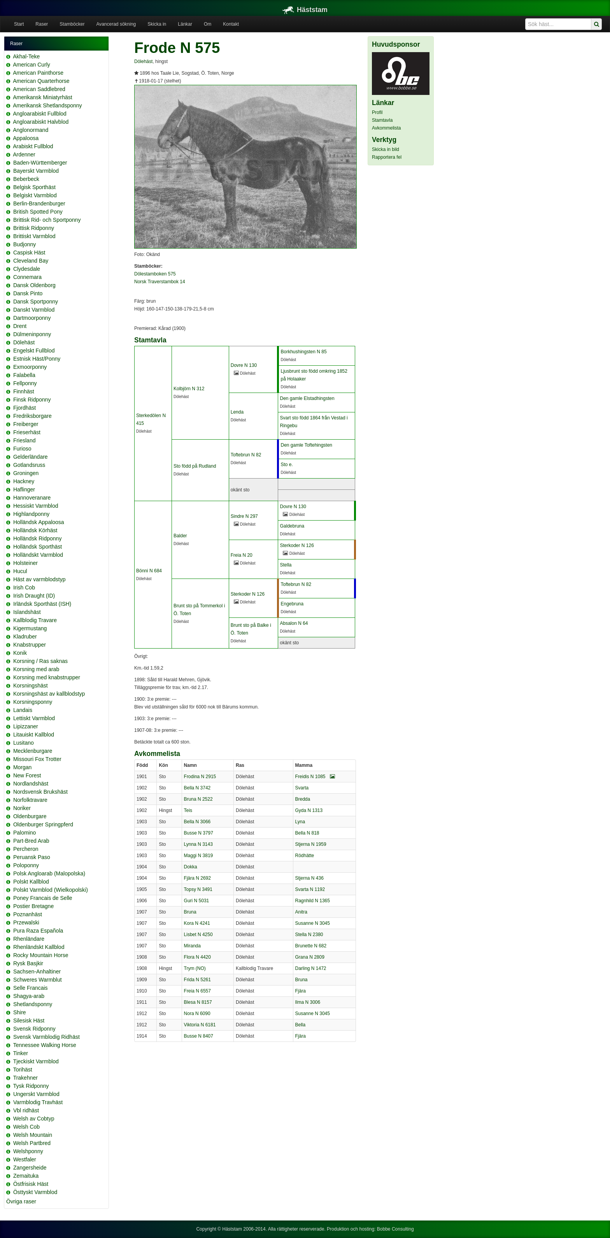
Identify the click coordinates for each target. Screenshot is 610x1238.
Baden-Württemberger (40, 163)
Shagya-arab (28, 996)
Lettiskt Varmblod (34, 718)
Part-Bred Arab (31, 841)
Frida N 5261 (197, 979)
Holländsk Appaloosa (38, 522)
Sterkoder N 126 (297, 545)
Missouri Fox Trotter (37, 759)
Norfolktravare (30, 800)
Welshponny (28, 1151)
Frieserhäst (26, 432)
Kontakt (231, 24)
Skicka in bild (385, 149)
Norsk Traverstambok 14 (159, 281)
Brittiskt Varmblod (34, 236)
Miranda (192, 946)
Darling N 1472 (310, 968)
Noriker (22, 808)
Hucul (20, 571)
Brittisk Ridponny (33, 228)
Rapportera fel (386, 157)
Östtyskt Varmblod (35, 1192)
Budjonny (24, 244)
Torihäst (22, 1069)
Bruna (190, 912)
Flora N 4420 (197, 957)
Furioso (22, 448)
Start (19, 24)
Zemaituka (26, 1176)
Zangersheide (30, 1167)
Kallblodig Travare (35, 620)
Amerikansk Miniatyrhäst (42, 97)
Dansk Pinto (27, 293)
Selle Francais (30, 988)
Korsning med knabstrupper (46, 677)
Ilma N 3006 (308, 1002)
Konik (20, 653)
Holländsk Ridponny (37, 538)
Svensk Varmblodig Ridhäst (46, 1037)
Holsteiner (25, 563)
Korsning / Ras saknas (40, 661)
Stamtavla (382, 120)
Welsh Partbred (32, 1143)
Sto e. (286, 464)
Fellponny (25, 383)
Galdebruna (292, 526)
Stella (285, 565)
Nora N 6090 (197, 1013)
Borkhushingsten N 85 (303, 351)
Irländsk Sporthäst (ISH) (42, 604)
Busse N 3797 (198, 833)
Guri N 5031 (196, 900)
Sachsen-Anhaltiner (37, 971)
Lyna (300, 821)
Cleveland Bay (30, 261)
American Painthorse (38, 73)
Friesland (24, 440)
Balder (180, 535)
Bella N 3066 (197, 821)
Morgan (22, 767)
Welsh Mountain (32, 1135)
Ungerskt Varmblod (36, 1094)
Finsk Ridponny (32, 399)
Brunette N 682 (311, 946)
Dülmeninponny (32, 334)
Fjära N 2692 (197, 878)
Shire (19, 1012)
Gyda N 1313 (309, 810)
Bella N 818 (307, 833)
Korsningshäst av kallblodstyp (49, 694)
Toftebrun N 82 (246, 455)
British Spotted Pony (38, 212)
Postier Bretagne (33, 906)
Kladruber (25, 636)
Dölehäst (24, 342)
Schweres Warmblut (37, 980)
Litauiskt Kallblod (33, 734)
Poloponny (26, 865)
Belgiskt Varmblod (35, 195)
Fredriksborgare (32, 416)
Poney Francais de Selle (42, 898)
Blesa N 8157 (198, 1002)
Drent (19, 326)
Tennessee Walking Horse (44, 1045)
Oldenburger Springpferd (43, 824)
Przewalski (26, 922)
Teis (188, 810)
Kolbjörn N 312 (189, 388)
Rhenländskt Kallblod (39, 947)
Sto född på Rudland (195, 466)
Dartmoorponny (32, 318)
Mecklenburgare (32, 751)
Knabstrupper (29, 645)
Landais (22, 710)
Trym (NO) (195, 968)
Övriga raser (21, 1201)
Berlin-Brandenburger (39, 203)
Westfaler (24, 1159)
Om (207, 24)
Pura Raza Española (38, 931)
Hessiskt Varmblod (35, 506)
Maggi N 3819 (198, 855)
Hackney (23, 481)
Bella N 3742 (197, 788)
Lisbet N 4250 (198, 934)
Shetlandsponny (32, 1004)
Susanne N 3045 (312, 923)
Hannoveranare (32, 497)
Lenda (237, 412)
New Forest (27, 775)
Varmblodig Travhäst (38, 1102)
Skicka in (156, 24)
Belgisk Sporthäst (34, 187)
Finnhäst (23, 391)
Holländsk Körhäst (35, 530)
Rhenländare (28, 939)
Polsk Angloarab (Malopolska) (49, 873)
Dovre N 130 (244, 365)
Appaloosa (26, 138)
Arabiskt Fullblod (33, 146)
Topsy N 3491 (198, 889)
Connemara (27, 277)
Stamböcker (72, 24)
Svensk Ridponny (34, 1029)
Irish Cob (24, 587)
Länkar (185, 24)
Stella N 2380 (309, 934)
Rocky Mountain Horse (40, 955)
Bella (300, 1025)
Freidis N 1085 (315, 776)
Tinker (20, 1053)
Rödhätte (304, 855)
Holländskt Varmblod (38, 555)
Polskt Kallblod (31, 882)
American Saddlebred (39, 89)
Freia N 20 (241, 555)
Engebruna (291, 604)
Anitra (301, 912)
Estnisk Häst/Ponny (36, 359)
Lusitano (23, 743)
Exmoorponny (30, 367)
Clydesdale (26, 269)
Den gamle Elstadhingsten (307, 398)
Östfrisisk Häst (30, 1184)
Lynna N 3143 (198, 844)
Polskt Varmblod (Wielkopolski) (50, 890)
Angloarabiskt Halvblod (40, 122)
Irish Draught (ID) (34, 596)
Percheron (26, 849)
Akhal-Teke (26, 56)
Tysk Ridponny (31, 1086)
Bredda (302, 799)
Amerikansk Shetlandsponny (47, 105)
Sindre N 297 (244, 516)
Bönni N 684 (149, 570)
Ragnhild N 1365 (312, 900)
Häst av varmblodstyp (39, 579)
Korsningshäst (30, 685)
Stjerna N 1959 (310, 844)
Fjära (300, 991)
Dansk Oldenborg (34, 285)
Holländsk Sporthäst (37, 547)
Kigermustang (30, 628)
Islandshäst (27, 612)
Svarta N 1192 (310, 889)
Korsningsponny (32, 702)
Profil (377, 112)
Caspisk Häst (29, 252)
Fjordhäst (24, 408)
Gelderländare (30, 457)
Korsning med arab (36, 669)
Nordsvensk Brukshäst (40, 792)
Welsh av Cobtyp (33, 1118)
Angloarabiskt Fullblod (40, 113)
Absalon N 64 (294, 623)
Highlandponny (31, 514)
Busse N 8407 (198, 1036)
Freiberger (26, 424)
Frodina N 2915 (200, 776)
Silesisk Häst (28, 1020)
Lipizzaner (25, 726)
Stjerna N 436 (309, 878)
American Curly (31, 64)
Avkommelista (386, 128)
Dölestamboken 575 (155, 274)
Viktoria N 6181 (200, 1025)
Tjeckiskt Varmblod (36, 1061)
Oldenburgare (30, 816)
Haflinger (24, 489)
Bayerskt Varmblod (36, 171)
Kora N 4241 (197, 923)
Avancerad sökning (116, 24)
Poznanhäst (27, 914)
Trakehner (25, 1078)
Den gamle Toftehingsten (306, 445)
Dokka (190, 867)
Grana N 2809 (309, 957)
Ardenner (24, 154)
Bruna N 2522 (198, 799)
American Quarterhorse (41, 81)
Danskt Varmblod (33, 310)
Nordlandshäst (30, 783)
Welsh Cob (26, 1127)
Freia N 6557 (197, 991)
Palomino (24, 832)
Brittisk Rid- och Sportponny (47, 220)
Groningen (26, 473)
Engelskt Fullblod (34, 350)
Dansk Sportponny (35, 301)
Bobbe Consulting (395, 1229)
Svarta (302, 788)
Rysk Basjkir (28, 963)
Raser (41, 24)
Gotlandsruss (29, 465)
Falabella (24, 375)
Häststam (305, 10)
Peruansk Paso (31, 857)
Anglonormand (30, 130)
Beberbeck (26, 179)
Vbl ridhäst (26, 1110)
